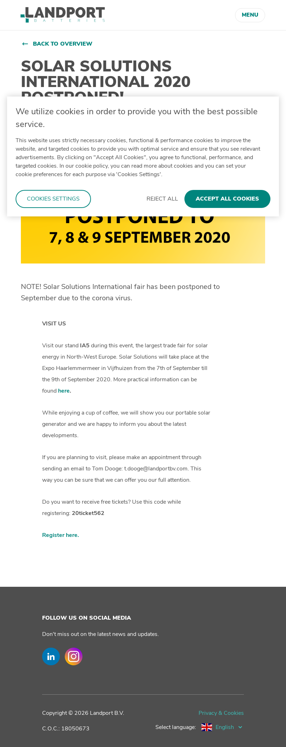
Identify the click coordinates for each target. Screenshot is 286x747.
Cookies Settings (53, 199)
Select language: (175, 727)
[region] (143, 156)
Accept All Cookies (227, 199)
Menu (250, 15)
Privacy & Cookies (221, 713)
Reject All (162, 199)
